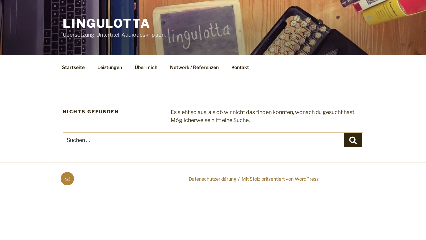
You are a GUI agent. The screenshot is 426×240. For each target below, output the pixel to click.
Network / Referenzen (194, 67)
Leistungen (109, 67)
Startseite (73, 67)
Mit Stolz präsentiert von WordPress (280, 179)
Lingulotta (107, 23)
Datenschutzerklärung (212, 179)
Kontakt (240, 67)
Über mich (146, 67)
